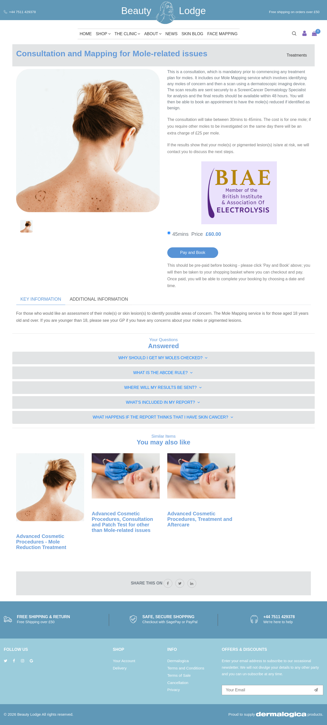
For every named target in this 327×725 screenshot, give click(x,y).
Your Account (124, 661)
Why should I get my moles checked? (163, 358)
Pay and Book (192, 252)
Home (86, 34)
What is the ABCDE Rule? (163, 373)
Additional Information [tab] (99, 299)
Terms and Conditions (185, 668)
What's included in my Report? (163, 402)
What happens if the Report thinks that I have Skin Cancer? (163, 417)
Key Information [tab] (40, 299)
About (152, 34)
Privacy (173, 690)
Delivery (120, 668)
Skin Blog (192, 34)
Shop (103, 34)
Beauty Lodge (29, 714)
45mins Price (201, 234)
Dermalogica (178, 661)
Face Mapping (222, 34)
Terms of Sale (179, 675)
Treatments (297, 55)
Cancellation (177, 683)
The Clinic (127, 34)
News (172, 34)
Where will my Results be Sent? (163, 387)
